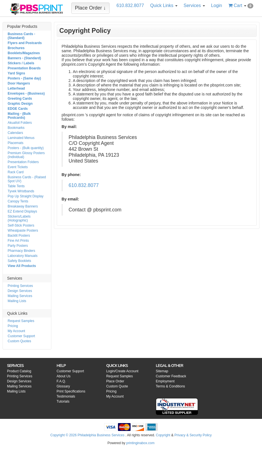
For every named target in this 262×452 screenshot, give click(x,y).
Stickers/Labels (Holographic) (19, 218)
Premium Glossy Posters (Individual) (26, 155)
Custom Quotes (19, 341)
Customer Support (21, 336)
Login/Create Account (122, 371)
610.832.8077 (84, 185)
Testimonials (66, 396)
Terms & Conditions (170, 386)
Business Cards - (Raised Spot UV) (27, 179)
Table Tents (16, 186)
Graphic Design (20, 104)
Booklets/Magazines (24, 53)
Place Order (115, 381)
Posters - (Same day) (24, 78)
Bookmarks (16, 128)
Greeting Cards (20, 99)
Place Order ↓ (90, 8)
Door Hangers (19, 83)
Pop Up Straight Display (25, 196)
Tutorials (63, 401)
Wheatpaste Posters (23, 230)
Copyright (163, 435)
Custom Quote (117, 386)
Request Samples (21, 321)
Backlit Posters (19, 236)
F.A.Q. (61, 381)
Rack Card (16, 172)
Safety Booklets (19, 261)
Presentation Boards (24, 68)
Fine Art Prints (18, 241)
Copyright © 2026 (64, 435)
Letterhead (16, 88)
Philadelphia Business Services (101, 435)
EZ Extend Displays (22, 211)
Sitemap (162, 371)
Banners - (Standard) (24, 58)
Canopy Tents (18, 201)
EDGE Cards (18, 109)
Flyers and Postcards (25, 43)
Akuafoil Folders (20, 123)
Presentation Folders (23, 162)
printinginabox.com (140, 443)
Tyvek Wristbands (21, 191)
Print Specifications (71, 391)
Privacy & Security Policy (193, 435)
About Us (63, 376)
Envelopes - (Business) (26, 93)
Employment (165, 381)
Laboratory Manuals (22, 256)
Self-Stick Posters (21, 225)
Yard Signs (16, 73)
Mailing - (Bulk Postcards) (19, 116)
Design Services (20, 291)
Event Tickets (18, 167)
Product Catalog (19, 371)
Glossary (63, 386)
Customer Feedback (171, 376)
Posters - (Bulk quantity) (26, 148)
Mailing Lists (17, 301)
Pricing (13, 326)
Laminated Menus (21, 138)
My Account (16, 331)
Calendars (15, 133)
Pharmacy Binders (21, 251)
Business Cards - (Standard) (21, 36)
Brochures (16, 48)
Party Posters (18, 246)
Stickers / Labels (21, 63)
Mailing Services (20, 296)
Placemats (15, 143)
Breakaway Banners (23, 206)
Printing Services (20, 286)
